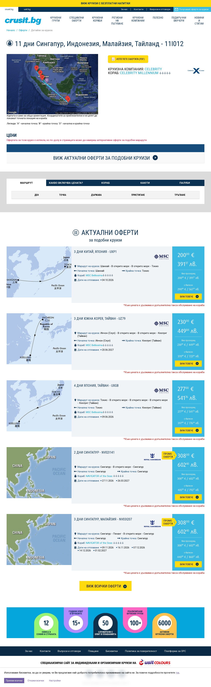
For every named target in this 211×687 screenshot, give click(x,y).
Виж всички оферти (103, 586)
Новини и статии (199, 20)
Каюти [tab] (145, 182)
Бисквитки (112, 651)
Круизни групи (55, 19)
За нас (124, 9)
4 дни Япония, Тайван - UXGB (96, 386)
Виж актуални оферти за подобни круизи (105, 158)
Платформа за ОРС (175, 651)
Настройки (55, 680)
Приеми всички (14, 680)
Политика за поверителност (141, 651)
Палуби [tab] (185, 182)
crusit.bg (9, 9)
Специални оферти (76, 19)
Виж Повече (186, 296)
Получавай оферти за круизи (194, 9)
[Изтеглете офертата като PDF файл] (128, 59)
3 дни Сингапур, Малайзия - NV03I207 (103, 519)
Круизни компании (137, 19)
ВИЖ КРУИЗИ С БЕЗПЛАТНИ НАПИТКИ (105, 3)
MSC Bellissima (99, 275)
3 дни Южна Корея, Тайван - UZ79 (99, 319)
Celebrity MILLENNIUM (139, 73)
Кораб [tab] (105, 182)
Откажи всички (36, 680)
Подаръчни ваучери (178, 19)
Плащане (93, 651)
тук (177, 672)
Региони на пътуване (117, 20)
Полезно (158, 17)
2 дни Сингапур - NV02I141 (94, 452)
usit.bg (27, 9)
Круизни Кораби (97, 19)
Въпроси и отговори (160, 9)
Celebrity (153, 69)
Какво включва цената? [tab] (66, 182)
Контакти (138, 9)
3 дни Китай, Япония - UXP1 (95, 252)
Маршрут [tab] (26, 182)
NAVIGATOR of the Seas (105, 476)
